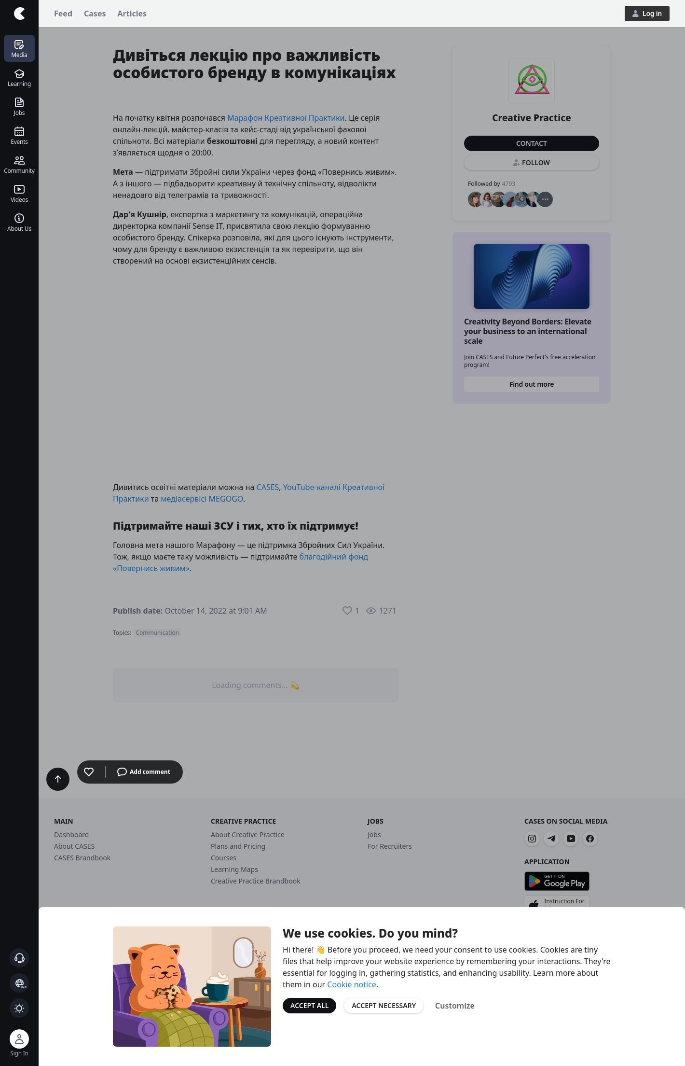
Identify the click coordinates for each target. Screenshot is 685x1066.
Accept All (309, 1005)
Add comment (143, 772)
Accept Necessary (384, 1005)
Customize (455, 1005)
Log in (647, 13)
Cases (95, 13)
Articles (132, 13)
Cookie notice (351, 984)
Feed (63, 13)
